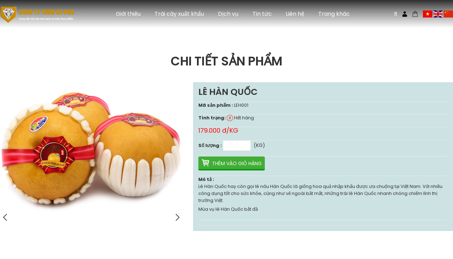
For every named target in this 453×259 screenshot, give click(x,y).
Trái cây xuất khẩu (179, 14)
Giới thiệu (128, 14)
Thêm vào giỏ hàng (237, 163)
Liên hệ (295, 14)
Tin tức (262, 14)
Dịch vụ (228, 14)
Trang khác (334, 14)
